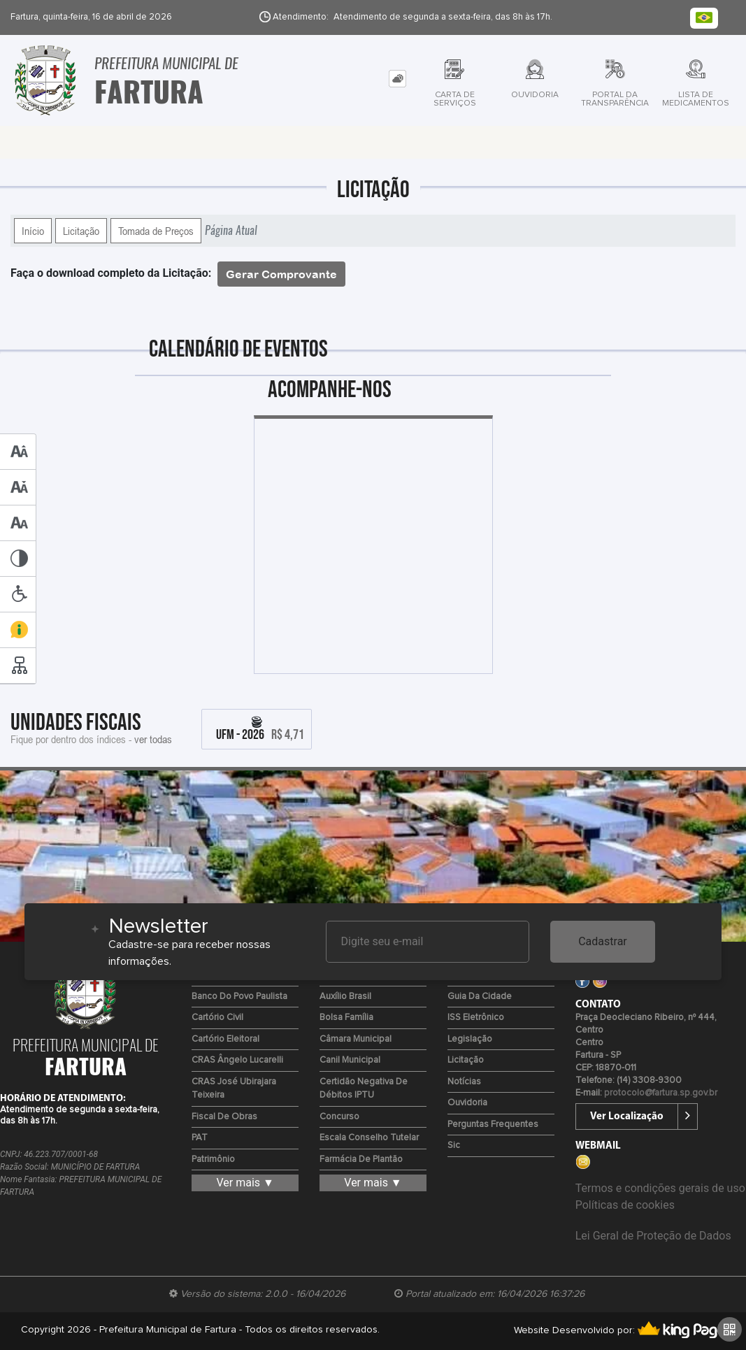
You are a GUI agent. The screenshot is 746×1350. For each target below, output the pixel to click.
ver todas (153, 739)
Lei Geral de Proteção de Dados (653, 1235)
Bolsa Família (346, 1017)
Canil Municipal (350, 1060)
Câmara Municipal (356, 1039)
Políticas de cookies (625, 1205)
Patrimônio (213, 1159)
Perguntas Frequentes (492, 1124)
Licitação (81, 231)
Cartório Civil (217, 1017)
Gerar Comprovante (281, 274)
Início (33, 231)
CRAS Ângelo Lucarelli (237, 1060)
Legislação (469, 1039)
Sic (453, 1145)
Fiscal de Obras (224, 1116)
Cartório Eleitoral (225, 1039)
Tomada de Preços (156, 231)
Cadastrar (602, 941)
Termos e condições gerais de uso (660, 1188)
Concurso (339, 1116)
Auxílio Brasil (345, 996)
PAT (200, 1137)
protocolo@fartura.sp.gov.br (660, 1093)
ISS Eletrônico (475, 1017)
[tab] (397, 78)
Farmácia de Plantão (361, 1159)
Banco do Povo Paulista (239, 996)
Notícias (464, 1081)
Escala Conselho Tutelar (369, 1137)
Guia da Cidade (479, 996)
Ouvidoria (467, 1102)
